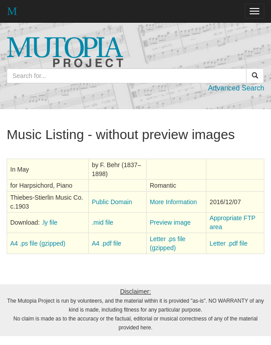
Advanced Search (236, 88)
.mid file (102, 222)
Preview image (170, 222)
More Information (173, 201)
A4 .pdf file (106, 243)
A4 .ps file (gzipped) (38, 243)
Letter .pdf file (228, 243)
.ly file (49, 222)
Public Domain (112, 201)
